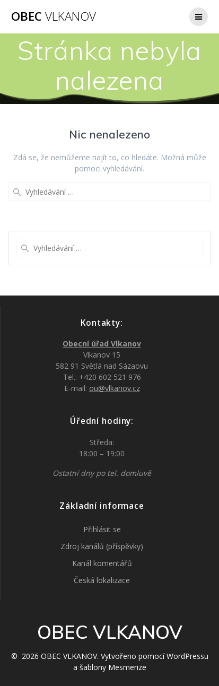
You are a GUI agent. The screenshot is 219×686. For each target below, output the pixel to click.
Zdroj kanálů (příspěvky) (101, 546)
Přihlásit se (102, 529)
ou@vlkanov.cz (114, 388)
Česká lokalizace (102, 580)
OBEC (53, 16)
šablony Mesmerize (113, 667)
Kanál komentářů (102, 563)
